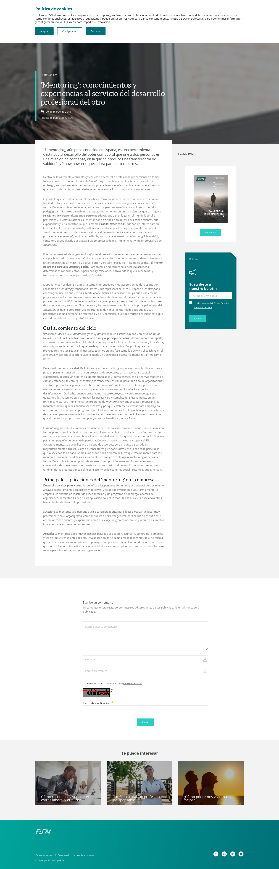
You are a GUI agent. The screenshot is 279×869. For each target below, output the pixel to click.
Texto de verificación (98, 703)
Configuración (69, 31)
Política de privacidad (83, 854)
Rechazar (96, 31)
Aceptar (44, 31)
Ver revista (210, 232)
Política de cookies (44, 854)
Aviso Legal (63, 854)
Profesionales (49, 75)
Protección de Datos (203, 307)
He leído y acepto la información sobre (114, 683)
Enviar (197, 318)
